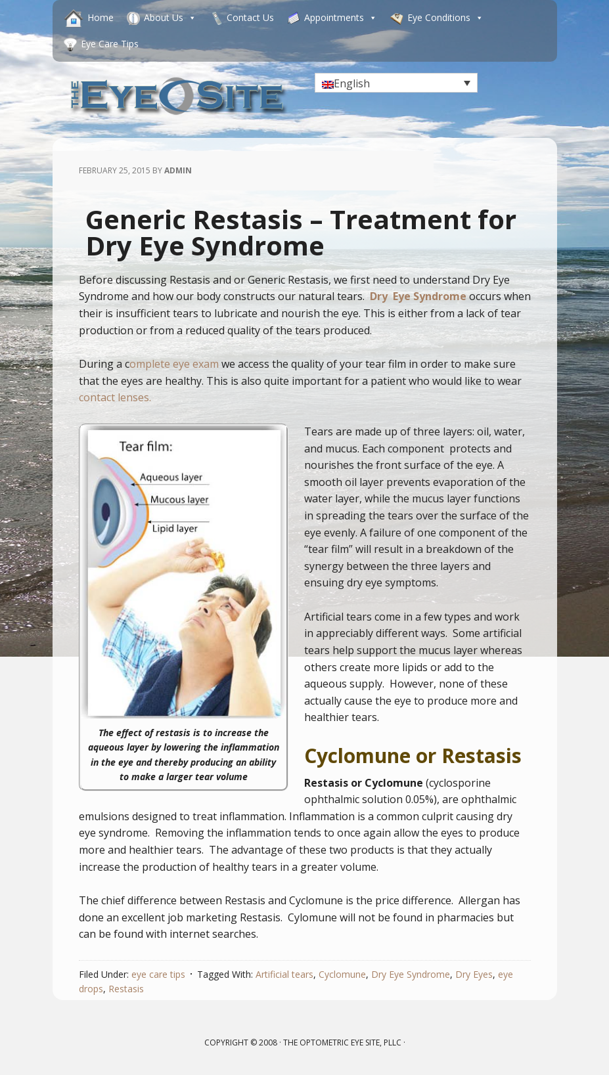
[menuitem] (396, 83)
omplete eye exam (174, 364)
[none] (396, 83)
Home (100, 17)
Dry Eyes (474, 974)
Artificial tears (284, 974)
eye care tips (158, 974)
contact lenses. (115, 397)
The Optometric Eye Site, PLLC (342, 1042)
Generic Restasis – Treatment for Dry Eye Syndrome (300, 232)
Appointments (340, 17)
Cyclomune (342, 974)
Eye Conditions (445, 17)
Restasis (126, 988)
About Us (170, 17)
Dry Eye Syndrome (410, 974)
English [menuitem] (352, 83)
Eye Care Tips (110, 43)
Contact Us (250, 17)
